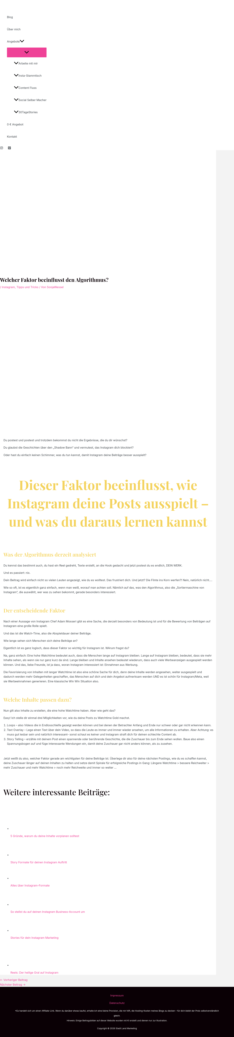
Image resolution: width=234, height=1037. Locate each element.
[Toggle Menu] (27, 52)
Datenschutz (117, 1003)
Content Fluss (25, 88)
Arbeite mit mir (26, 63)
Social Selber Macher (30, 100)
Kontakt (12, 136)
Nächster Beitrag (13, 984)
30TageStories (26, 112)
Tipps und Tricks (28, 287)
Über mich (14, 29)
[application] (22, 41)
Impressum (117, 995)
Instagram (8, 287)
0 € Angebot (15, 124)
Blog (10, 17)
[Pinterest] (9, 148)
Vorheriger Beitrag (14, 980)
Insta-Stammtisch (28, 75)
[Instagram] (1, 148)
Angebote (15, 41)
